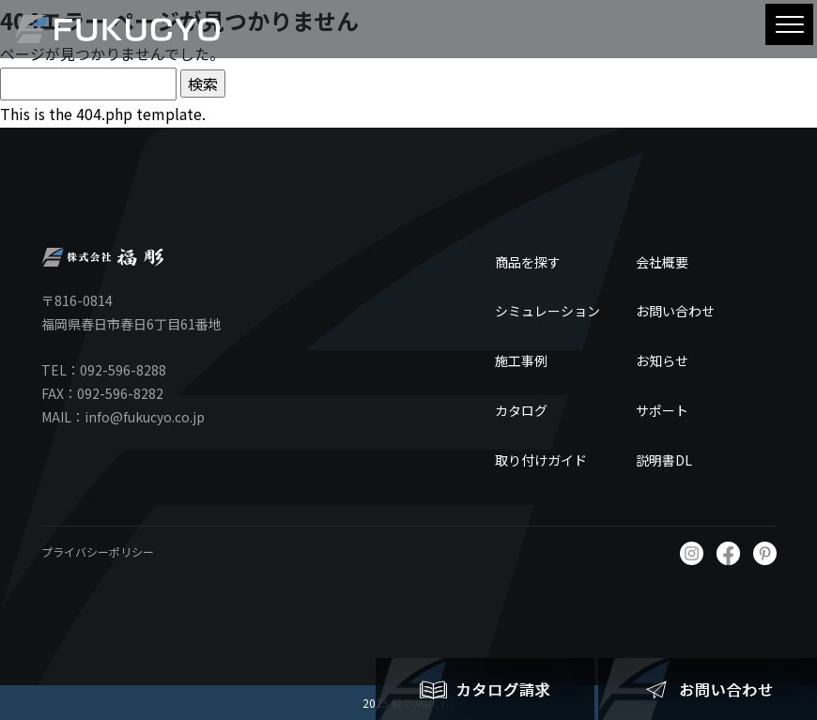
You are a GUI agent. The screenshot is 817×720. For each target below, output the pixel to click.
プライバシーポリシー (97, 551)
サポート (662, 410)
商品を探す (528, 262)
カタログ (521, 410)
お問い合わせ (675, 310)
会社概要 (662, 262)
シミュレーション (547, 310)
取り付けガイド (541, 460)
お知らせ (662, 360)
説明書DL (664, 460)
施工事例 (521, 360)
